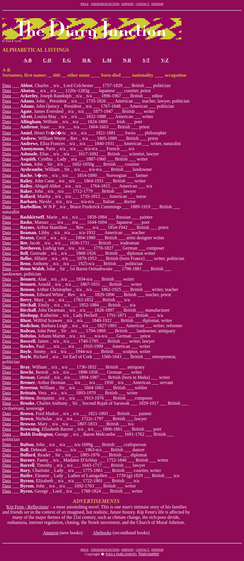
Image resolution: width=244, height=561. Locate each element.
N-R (127, 60)
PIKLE (85, 3)
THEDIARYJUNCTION (105, 3)
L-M (106, 60)
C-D (47, 60)
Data (6, 85)
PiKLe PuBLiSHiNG (121, 554)
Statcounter (148, 553)
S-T (146, 60)
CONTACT (143, 3)
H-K (86, 60)
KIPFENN (127, 3)
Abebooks (102, 532)
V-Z (165, 60)
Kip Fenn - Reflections (28, 506)
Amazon (50, 532)
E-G (67, 60)
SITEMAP (157, 3)
